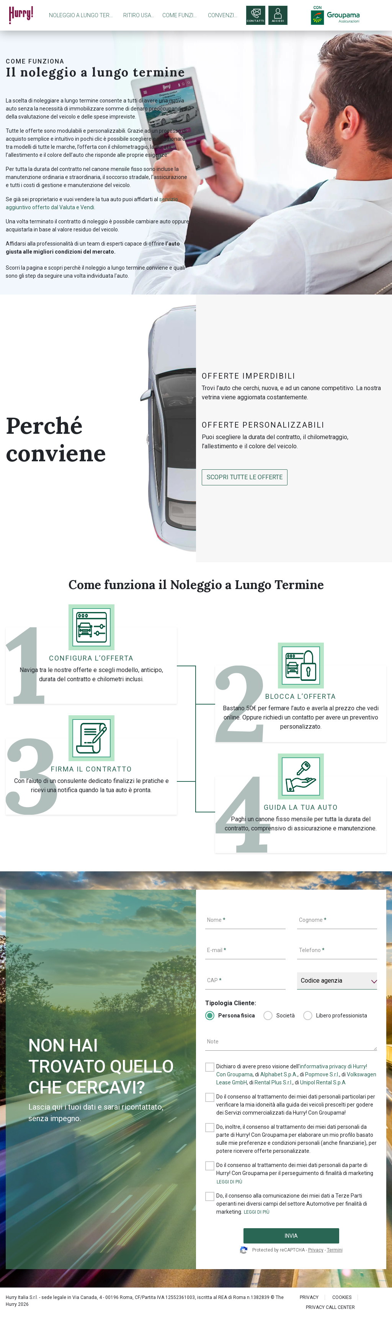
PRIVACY (309, 1297)
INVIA (291, 1236)
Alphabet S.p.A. (278, 1074)
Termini (335, 1250)
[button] (229, 1182)
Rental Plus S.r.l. (273, 1082)
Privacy (315, 1250)
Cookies (341, 1297)
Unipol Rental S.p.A (323, 1082)
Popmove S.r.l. (322, 1074)
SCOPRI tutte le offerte (245, 477)
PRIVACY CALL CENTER (330, 1307)
